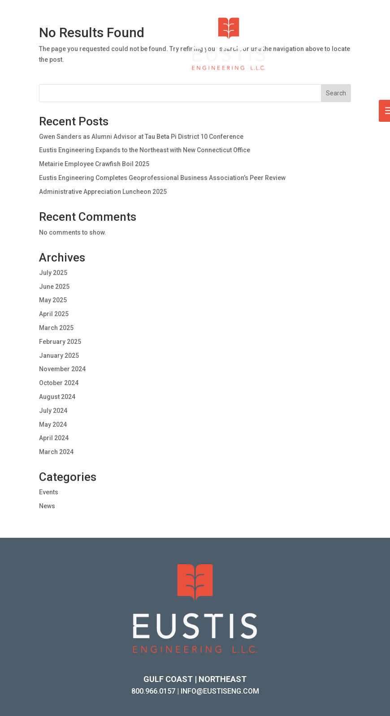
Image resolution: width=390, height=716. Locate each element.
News (47, 506)
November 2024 (62, 369)
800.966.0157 (153, 691)
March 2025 (56, 327)
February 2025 (60, 341)
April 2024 (54, 438)
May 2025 (53, 300)
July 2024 (53, 410)
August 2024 (57, 396)
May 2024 (53, 424)
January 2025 (59, 355)
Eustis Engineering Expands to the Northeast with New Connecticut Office (144, 150)
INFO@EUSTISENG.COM (220, 691)
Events (48, 492)
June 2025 (54, 286)
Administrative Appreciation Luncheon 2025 (103, 191)
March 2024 (56, 451)
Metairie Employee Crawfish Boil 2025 (94, 163)
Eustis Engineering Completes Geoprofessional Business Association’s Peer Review (162, 177)
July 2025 (53, 272)
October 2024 (58, 382)
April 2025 (54, 313)
